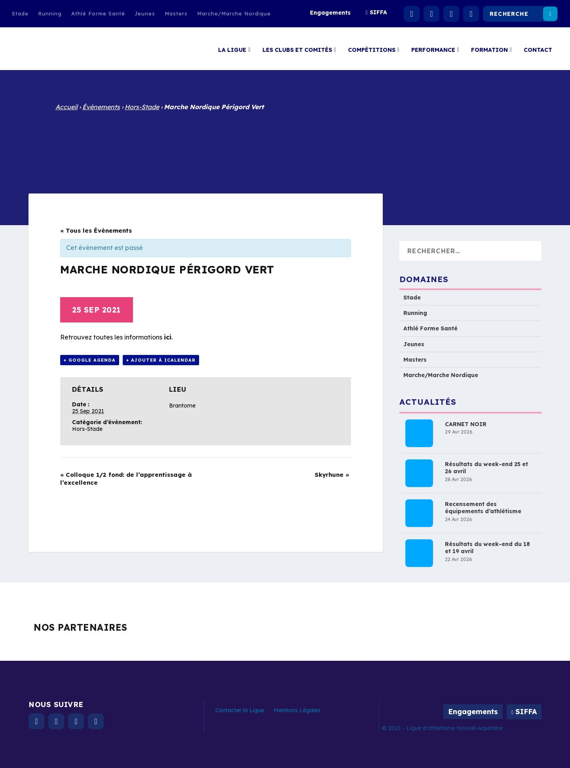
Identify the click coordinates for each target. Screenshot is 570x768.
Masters (176, 13)
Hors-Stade (142, 107)
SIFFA (378, 12)
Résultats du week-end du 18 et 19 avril (487, 547)
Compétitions (371, 47)
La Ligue (232, 47)
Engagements (330, 12)
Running (50, 13)
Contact (538, 47)
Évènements (101, 107)
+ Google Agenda (90, 360)
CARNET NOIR (465, 424)
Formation (489, 47)
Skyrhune (332, 474)
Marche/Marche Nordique (234, 13)
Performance (433, 47)
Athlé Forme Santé (98, 13)
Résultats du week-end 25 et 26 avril (486, 468)
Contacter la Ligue (239, 710)
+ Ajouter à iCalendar (161, 360)
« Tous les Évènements (96, 230)
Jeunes (145, 13)
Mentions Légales (297, 710)
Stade (20, 13)
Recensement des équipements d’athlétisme (483, 508)
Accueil (66, 107)
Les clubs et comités (297, 47)
